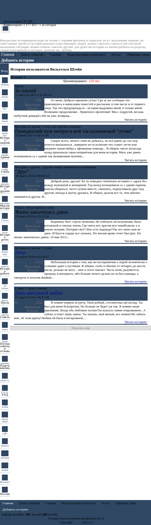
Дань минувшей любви (39, 293)
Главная (7, 54)
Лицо (20, 252)
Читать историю (135, 281)
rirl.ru (77, 522)
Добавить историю (15, 509)
